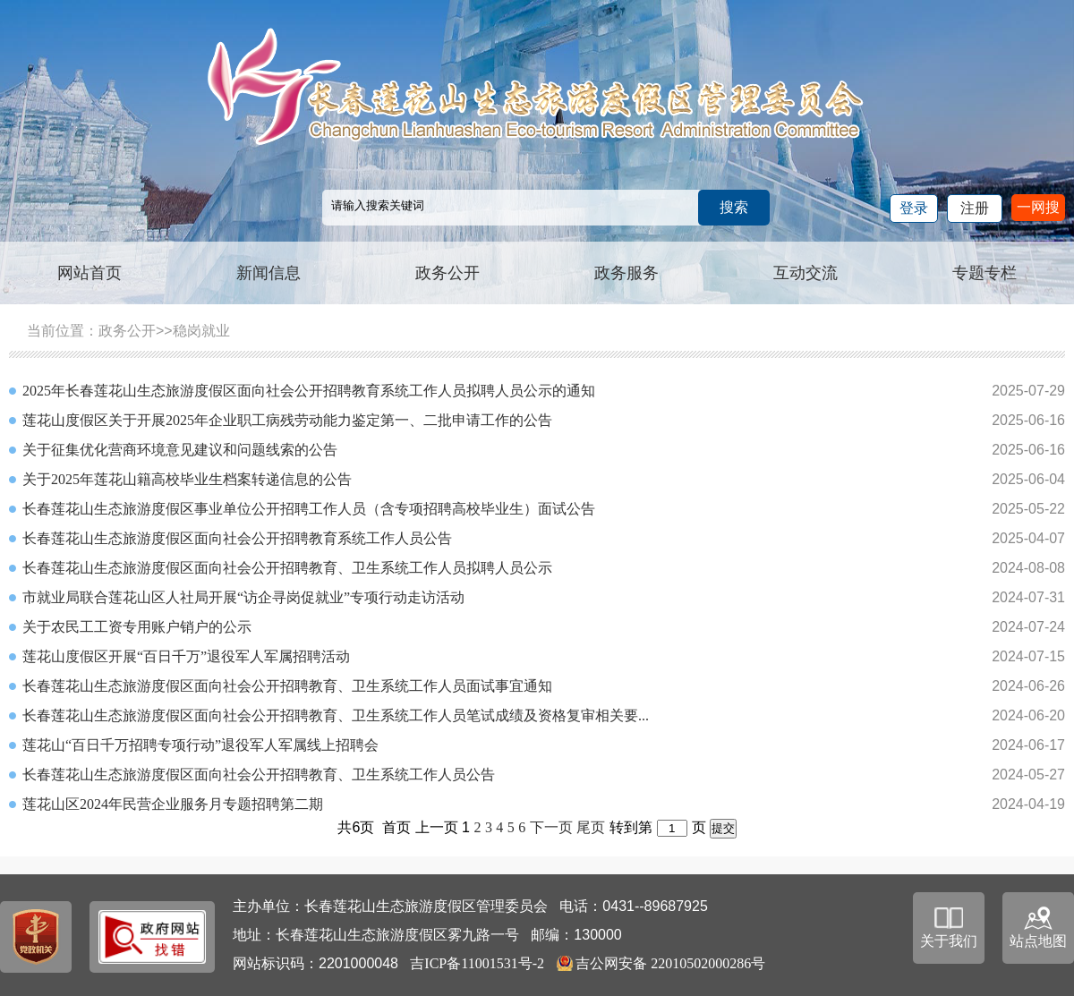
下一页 (551, 827)
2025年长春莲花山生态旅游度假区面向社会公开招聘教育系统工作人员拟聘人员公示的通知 (308, 390)
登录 (913, 208)
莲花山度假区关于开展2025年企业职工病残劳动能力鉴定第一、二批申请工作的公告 (287, 420)
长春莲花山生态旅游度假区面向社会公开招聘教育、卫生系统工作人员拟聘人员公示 (287, 567)
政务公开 (447, 273)
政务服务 (626, 273)
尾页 (590, 827)
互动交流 (805, 273)
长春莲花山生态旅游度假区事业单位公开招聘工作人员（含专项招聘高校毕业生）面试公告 (308, 508)
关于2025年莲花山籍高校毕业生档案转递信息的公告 (187, 479)
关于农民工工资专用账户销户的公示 (136, 626)
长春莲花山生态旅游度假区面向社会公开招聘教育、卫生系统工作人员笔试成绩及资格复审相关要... (335, 715)
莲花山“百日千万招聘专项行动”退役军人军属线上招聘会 (200, 745)
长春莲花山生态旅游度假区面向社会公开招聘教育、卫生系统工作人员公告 (258, 774)
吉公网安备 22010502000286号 (670, 963)
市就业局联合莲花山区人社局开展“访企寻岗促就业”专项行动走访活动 (243, 597)
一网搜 (1038, 207)
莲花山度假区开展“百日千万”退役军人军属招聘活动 (186, 656)
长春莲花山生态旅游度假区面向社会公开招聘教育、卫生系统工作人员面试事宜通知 (287, 686)
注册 (974, 208)
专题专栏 (984, 273)
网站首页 (89, 273)
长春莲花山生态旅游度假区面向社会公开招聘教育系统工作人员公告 (237, 538)
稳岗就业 (201, 330)
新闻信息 (268, 273)
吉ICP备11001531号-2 (477, 963)
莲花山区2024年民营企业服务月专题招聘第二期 (172, 804)
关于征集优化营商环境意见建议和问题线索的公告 (179, 449)
